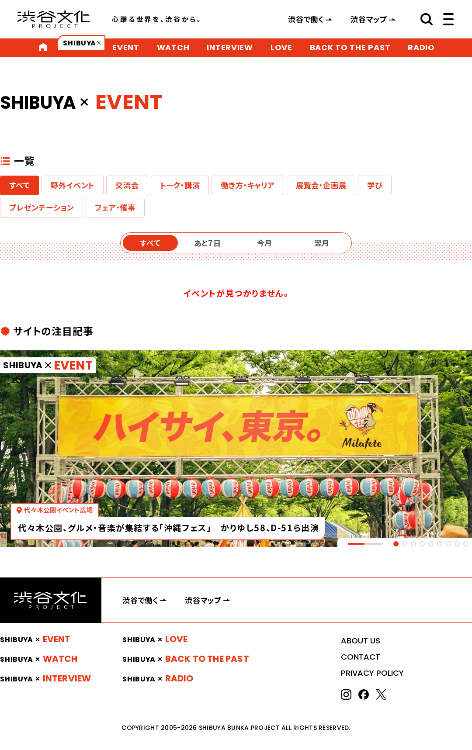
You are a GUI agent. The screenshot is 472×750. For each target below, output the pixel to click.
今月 (264, 243)
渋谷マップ (369, 19)
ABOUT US (360, 640)
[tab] (396, 543)
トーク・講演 (180, 185)
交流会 (127, 185)
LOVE (281, 47)
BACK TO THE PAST (350, 47)
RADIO (421, 47)
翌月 (322, 243)
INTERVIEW (230, 47)
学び (374, 185)
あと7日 (207, 243)
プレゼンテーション (41, 207)
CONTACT (360, 656)
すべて (19, 185)
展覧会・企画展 (321, 185)
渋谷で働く (306, 19)
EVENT (125, 47)
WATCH (173, 47)
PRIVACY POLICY (372, 672)
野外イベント (72, 185)
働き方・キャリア (247, 185)
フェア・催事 (115, 207)
